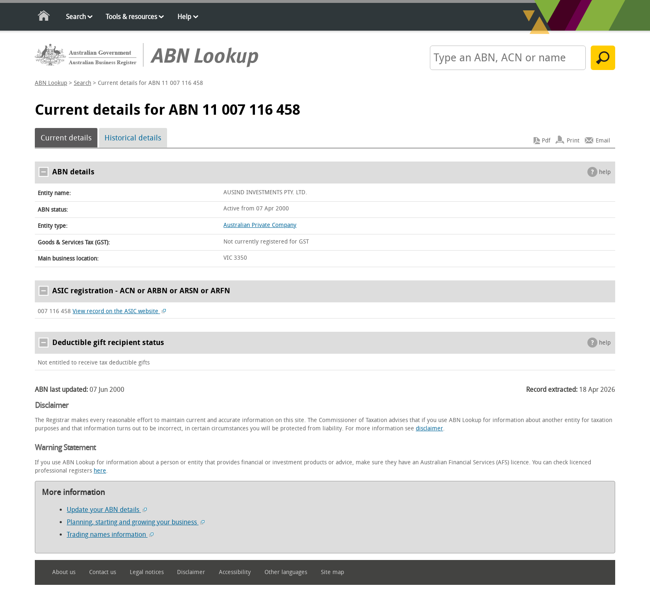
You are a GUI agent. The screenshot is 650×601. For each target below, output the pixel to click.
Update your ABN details (107, 510)
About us (63, 572)
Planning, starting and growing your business (135, 522)
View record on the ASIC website (119, 311)
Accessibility (235, 572)
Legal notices (147, 572)
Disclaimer (191, 572)
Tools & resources (131, 17)
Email (603, 140)
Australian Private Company (259, 225)
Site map (332, 572)
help (605, 172)
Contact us (102, 572)
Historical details (132, 137)
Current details (66, 137)
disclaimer (429, 428)
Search (76, 17)
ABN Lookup (51, 83)
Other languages (285, 572)
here (100, 470)
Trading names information (110, 534)
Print (573, 140)
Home (44, 17)
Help (184, 17)
